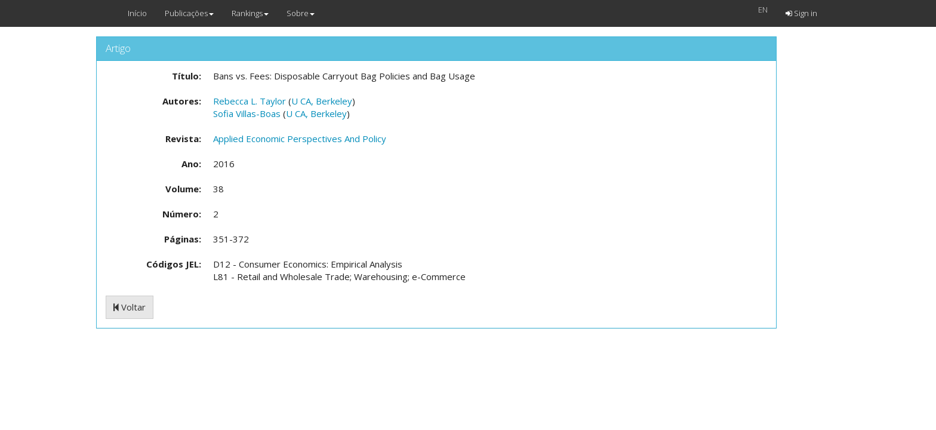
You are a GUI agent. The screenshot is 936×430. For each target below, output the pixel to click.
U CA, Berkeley (321, 101)
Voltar (129, 307)
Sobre (301, 13)
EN (763, 9)
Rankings (250, 13)
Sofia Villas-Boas (247, 113)
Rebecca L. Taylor (249, 101)
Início (137, 13)
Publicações (189, 13)
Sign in (801, 13)
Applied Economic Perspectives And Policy (299, 139)
